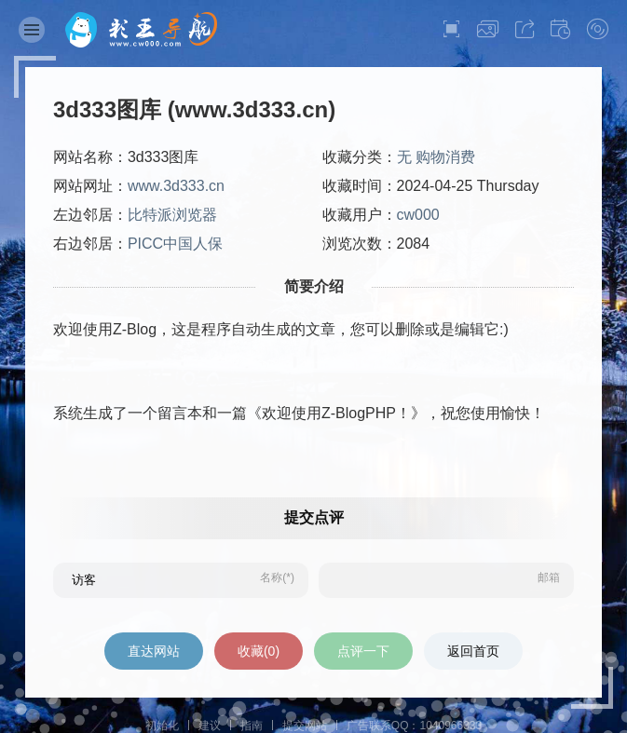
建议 (209, 725)
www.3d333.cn (176, 186)
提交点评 (314, 517)
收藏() (258, 651)
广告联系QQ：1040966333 (414, 725)
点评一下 (363, 651)
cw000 (418, 215)
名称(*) (277, 577)
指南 (251, 725)
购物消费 (445, 157)
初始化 (162, 725)
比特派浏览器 (172, 215)
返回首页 (473, 651)
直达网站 (154, 651)
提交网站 (304, 725)
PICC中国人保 (175, 243)
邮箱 (549, 577)
